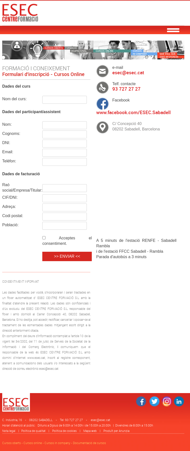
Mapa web (90, 431)
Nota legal (8, 431)
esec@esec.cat (100, 420)
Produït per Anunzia (116, 431)
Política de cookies (64, 431)
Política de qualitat (33, 431)
